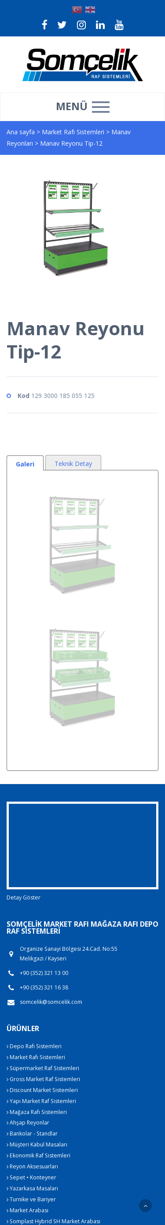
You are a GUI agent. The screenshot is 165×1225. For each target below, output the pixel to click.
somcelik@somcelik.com (51, 1002)
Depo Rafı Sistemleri (34, 1046)
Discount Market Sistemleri (42, 1090)
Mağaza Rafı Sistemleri (37, 1112)
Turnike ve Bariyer (31, 1199)
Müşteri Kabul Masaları (37, 1144)
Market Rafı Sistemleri (74, 132)
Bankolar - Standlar (32, 1133)
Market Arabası (27, 1210)
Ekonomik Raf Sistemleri (38, 1155)
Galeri (25, 464)
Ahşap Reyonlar (28, 1122)
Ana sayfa (21, 132)
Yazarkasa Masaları (32, 1188)
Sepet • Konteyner (31, 1177)
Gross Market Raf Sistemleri (43, 1079)
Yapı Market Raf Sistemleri (41, 1101)
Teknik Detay (73, 463)
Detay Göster (23, 897)
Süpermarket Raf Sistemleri (43, 1068)
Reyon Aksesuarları (32, 1166)
